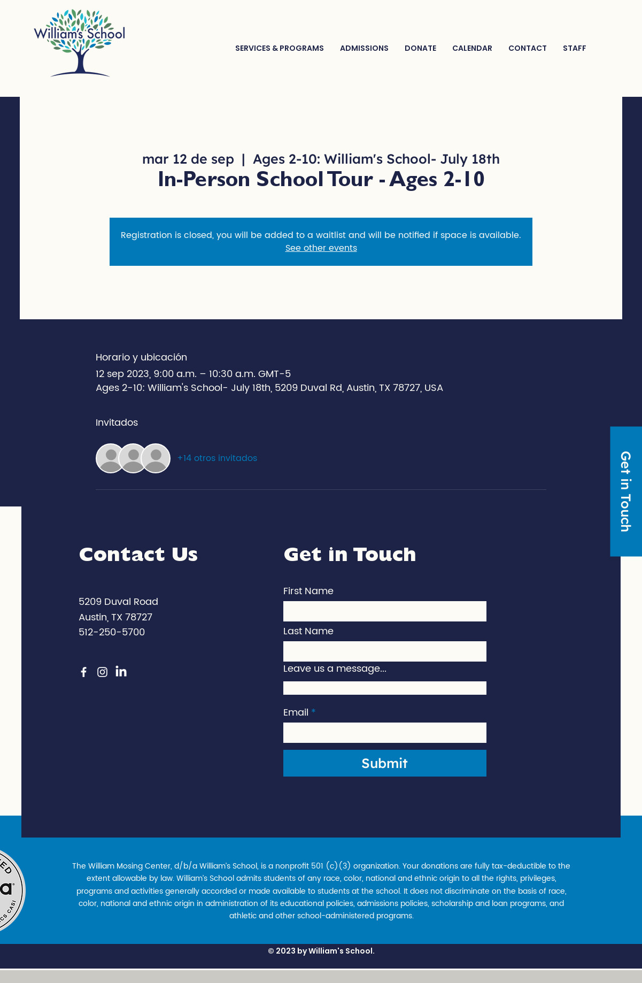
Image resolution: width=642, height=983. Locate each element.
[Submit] (384, 763)
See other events (321, 248)
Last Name (308, 631)
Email (295, 713)
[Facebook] (83, 672)
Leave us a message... (334, 669)
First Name (308, 591)
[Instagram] (102, 672)
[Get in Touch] (626, 492)
